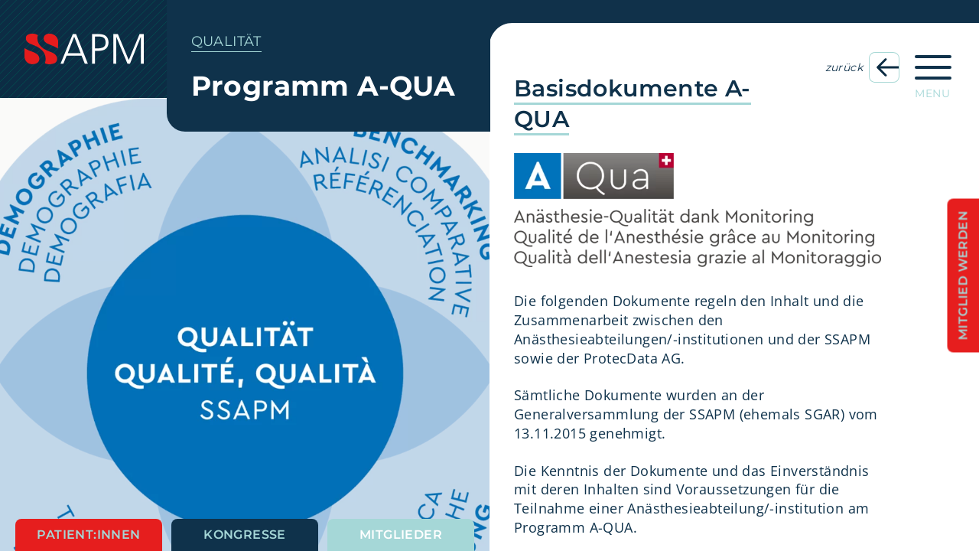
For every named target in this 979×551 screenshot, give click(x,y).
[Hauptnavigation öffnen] (933, 72)
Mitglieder (400, 534)
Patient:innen (88, 534)
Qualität (226, 41)
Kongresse (244, 534)
